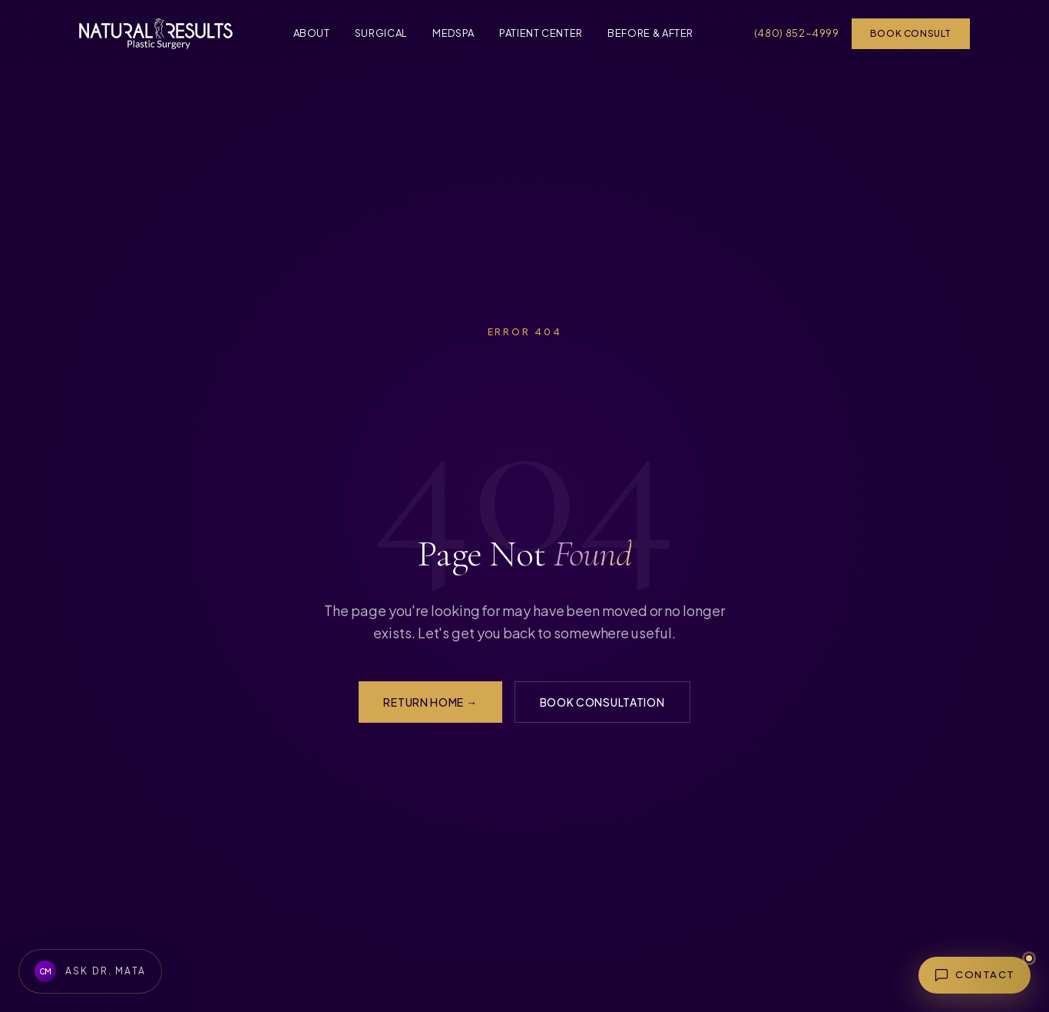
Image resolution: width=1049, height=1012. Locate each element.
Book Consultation (602, 702)
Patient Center (541, 33)
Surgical (381, 33)
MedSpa (453, 33)
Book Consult (910, 33)
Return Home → (430, 702)
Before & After (650, 33)
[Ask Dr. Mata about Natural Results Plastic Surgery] (90, 971)
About (311, 33)
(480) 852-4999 (796, 33)
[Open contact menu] (974, 975)
